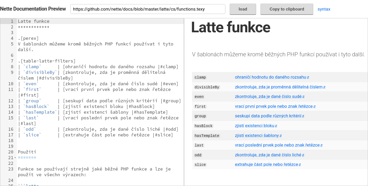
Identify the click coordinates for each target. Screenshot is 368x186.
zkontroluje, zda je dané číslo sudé (268, 96)
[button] (15, 157)
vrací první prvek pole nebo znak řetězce (274, 106)
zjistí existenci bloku (254, 125)
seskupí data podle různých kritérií (268, 115)
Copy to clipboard (287, 9)
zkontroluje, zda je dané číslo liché (268, 154)
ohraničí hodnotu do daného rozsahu (270, 77)
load (243, 9)
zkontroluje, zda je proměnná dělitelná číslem (279, 86)
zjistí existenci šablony (257, 135)
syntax (324, 9)
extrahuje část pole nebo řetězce (266, 164)
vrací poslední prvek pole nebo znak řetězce (277, 145)
